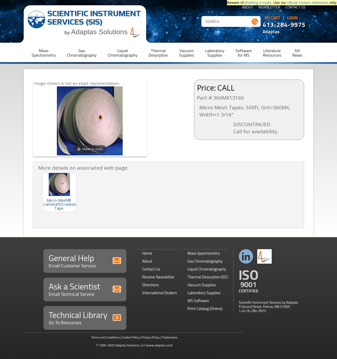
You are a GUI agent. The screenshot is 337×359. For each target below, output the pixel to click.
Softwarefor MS (244, 52)
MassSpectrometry (44, 52)
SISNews (297, 52)
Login (292, 18)
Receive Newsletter (158, 277)
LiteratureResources (272, 52)
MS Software (198, 301)
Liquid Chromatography (206, 269)
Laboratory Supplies (203, 293)
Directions (150, 285)
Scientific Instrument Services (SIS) (94, 17)
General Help (85, 260)
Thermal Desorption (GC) (207, 277)
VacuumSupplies (186, 52)
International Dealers (159, 293)
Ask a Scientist (85, 289)
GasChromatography (82, 52)
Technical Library (85, 317)
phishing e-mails (258, 3)
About (247, 7)
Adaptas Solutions (106, 32)
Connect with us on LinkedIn (246, 256)
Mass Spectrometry (203, 253)
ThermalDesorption (158, 52)
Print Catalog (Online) (204, 309)
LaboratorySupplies (214, 52)
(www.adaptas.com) (159, 345)
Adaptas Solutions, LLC (130, 345)
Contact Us (295, 7)
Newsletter (269, 7)
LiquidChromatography (122, 52)
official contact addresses (308, 3)
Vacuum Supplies (201, 285)
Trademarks (169, 337)
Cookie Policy (130, 337)
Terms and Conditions (105, 337)
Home (147, 253)
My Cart (272, 18)
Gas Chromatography (204, 261)
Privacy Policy (150, 337)
